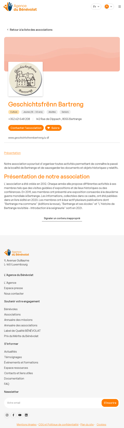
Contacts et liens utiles (18, 373)
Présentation (12, 153)
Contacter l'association (26, 128)
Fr (94, 6)
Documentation (14, 378)
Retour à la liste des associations (29, 30)
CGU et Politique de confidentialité (58, 424)
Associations (12, 314)
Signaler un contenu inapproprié (62, 218)
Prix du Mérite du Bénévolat (21, 336)
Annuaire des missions (18, 320)
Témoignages (13, 357)
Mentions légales (27, 424)
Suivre (53, 128)
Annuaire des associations (20, 325)
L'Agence (10, 282)
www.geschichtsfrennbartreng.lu (27, 137)
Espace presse (13, 288)
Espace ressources (16, 367)
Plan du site (87, 424)
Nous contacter (14, 293)
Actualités (10, 351)
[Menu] (120, 6)
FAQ (6, 384)
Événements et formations (21, 362)
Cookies (101, 424)
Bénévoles (11, 309)
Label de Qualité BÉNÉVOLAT (22, 330)
